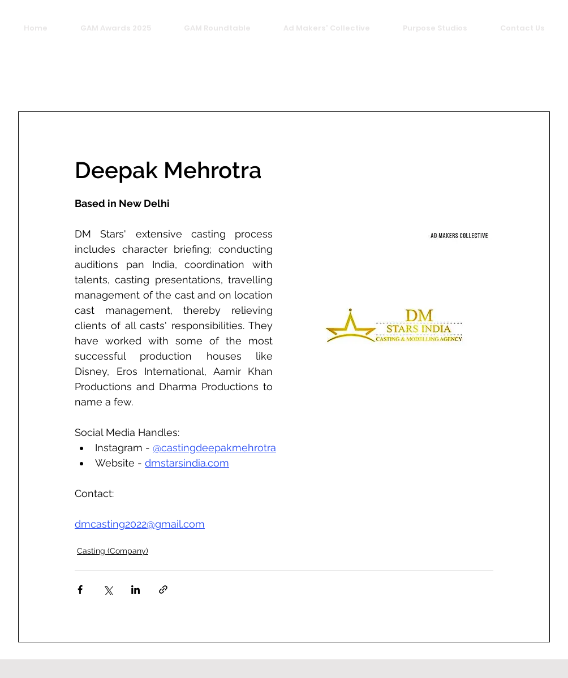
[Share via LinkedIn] (135, 589)
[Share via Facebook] (80, 589)
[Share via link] (163, 589)
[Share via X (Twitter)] (107, 589)
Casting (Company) (112, 550)
